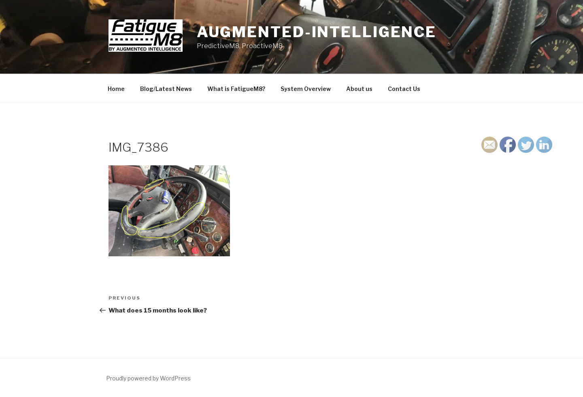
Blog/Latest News (166, 88)
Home (116, 88)
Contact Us (404, 88)
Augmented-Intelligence (316, 32)
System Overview (306, 88)
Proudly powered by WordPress (148, 378)
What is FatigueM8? (236, 88)
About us (359, 88)
